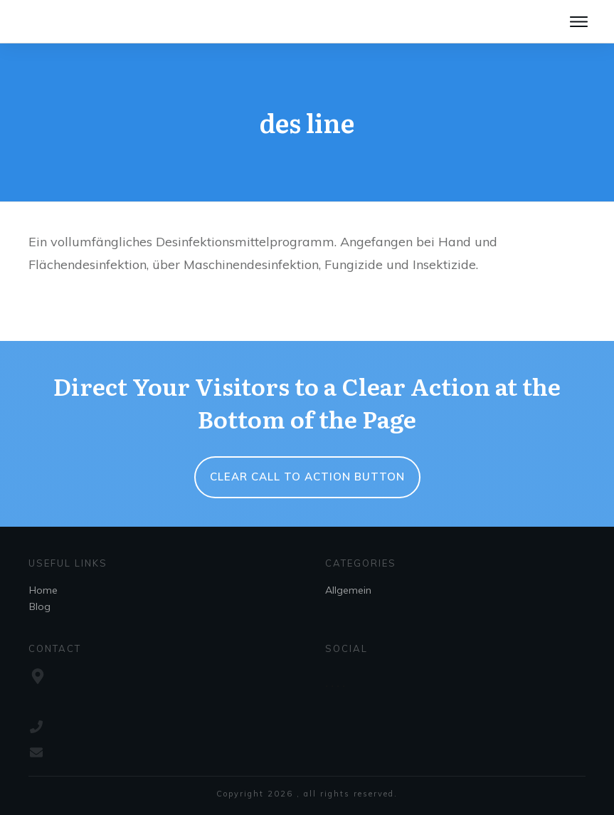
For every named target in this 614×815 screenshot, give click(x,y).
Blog (40, 606)
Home (43, 590)
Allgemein (348, 590)
